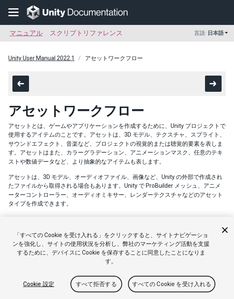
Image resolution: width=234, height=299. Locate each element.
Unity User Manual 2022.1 (41, 58)
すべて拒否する (96, 284)
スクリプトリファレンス (86, 33)
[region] (117, 258)
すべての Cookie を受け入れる (172, 284)
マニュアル (26, 33)
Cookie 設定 (38, 284)
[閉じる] (225, 230)
